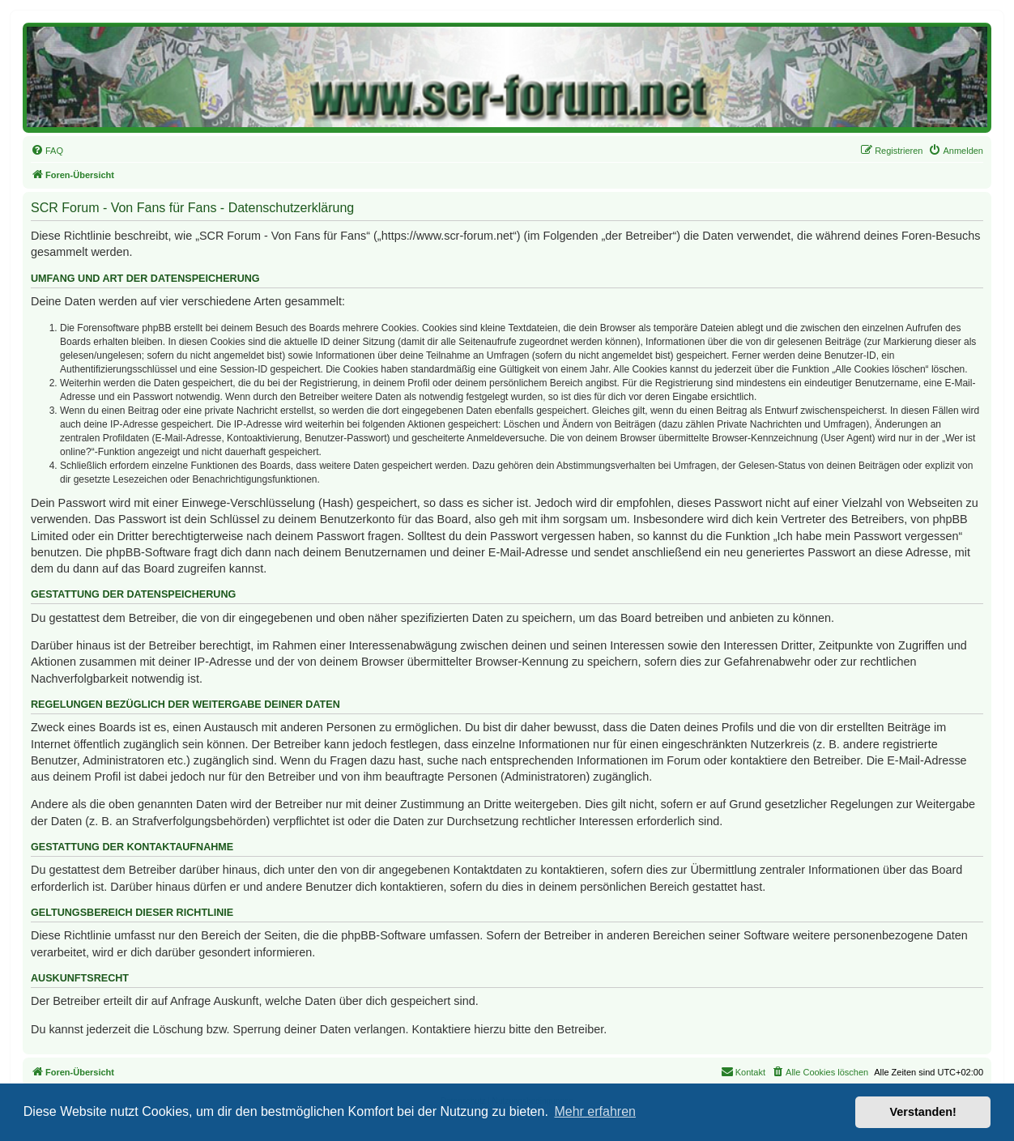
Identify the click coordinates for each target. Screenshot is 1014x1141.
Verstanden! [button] (923, 1111)
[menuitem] (47, 150)
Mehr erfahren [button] (595, 1111)
